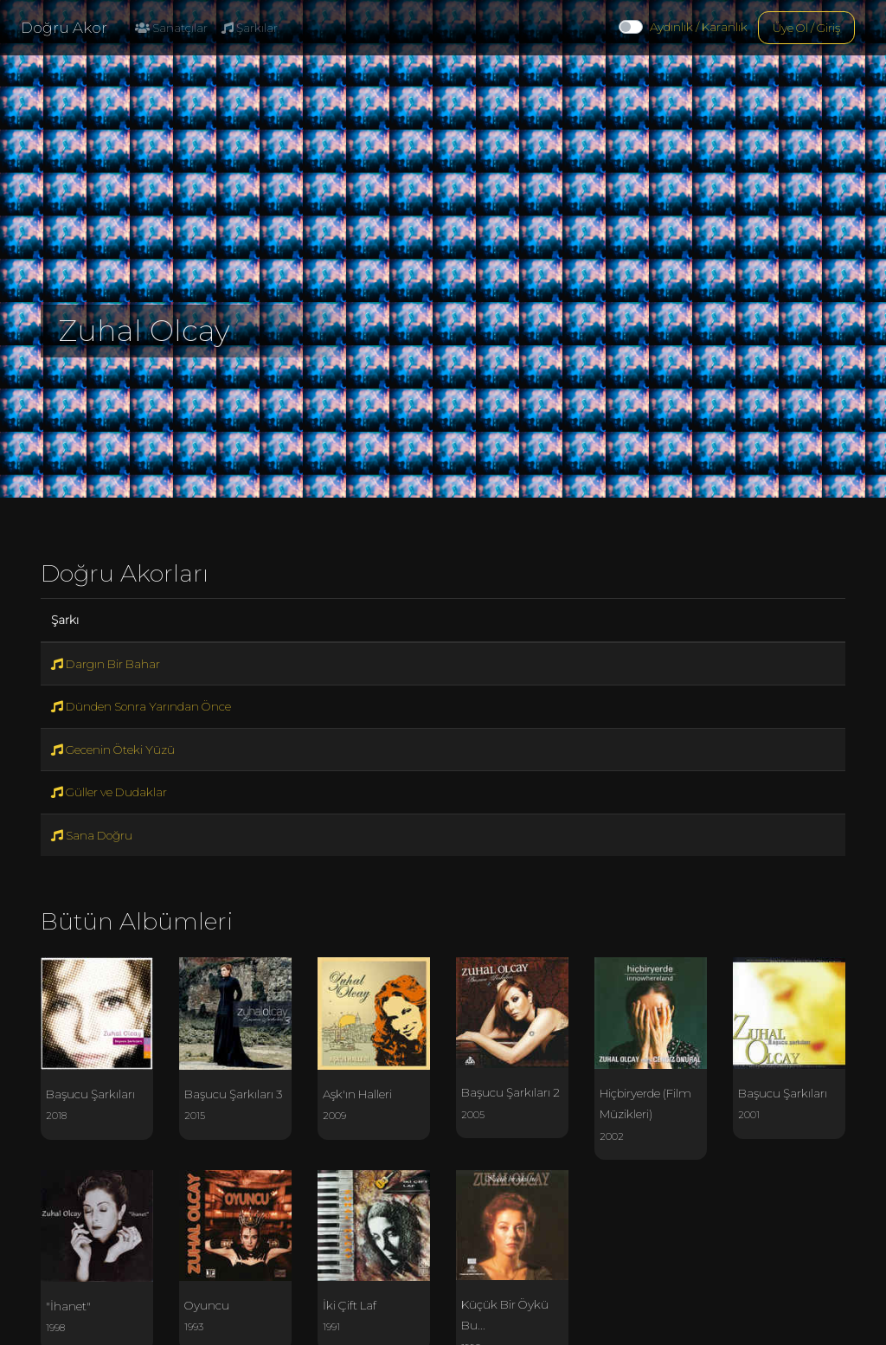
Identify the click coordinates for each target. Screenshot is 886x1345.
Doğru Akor (64, 27)
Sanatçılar (171, 28)
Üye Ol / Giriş (806, 28)
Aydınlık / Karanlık (699, 27)
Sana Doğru (91, 835)
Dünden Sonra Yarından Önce (141, 706)
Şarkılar (250, 28)
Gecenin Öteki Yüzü (113, 749)
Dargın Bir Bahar (105, 664)
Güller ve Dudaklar (109, 792)
